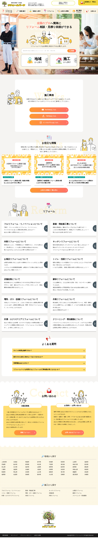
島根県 (3, 474)
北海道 (15, 464)
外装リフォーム (53, 498)
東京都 (63, 467)
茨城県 (3, 467)
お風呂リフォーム (78, 493)
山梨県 (39, 469)
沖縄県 (86, 477)
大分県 (51, 477)
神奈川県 (75, 467)
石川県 (15, 469)
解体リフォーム (77, 495)
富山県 (3, 469)
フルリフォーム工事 (8, 177)
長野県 (51, 469)
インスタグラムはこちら (49, 123)
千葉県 (51, 467)
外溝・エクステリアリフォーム (10, 498)
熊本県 (39, 477)
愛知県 (86, 469)
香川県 (63, 474)
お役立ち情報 (37, 538)
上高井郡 (4, 464)
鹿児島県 (75, 477)
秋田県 (63, 464)
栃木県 (15, 467)
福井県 (27, 469)
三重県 (3, 472)
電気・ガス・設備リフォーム (33, 495)
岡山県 (15, 474)
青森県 (27, 464)
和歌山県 (75, 472)
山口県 (39, 474)
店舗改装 (51, 495)
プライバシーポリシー (25, 538)
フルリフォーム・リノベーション (11, 493)
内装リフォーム (29, 498)
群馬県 (27, 467)
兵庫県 (51, 472)
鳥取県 (86, 472)
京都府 (27, 472)
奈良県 (63, 472)
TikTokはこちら (49, 116)
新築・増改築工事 (30, 493)
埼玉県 (39, 467)
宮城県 (51, 464)
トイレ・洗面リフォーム (8, 495)
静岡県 (74, 469)
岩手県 (39, 464)
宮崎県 (63, 477)
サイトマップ (14, 538)
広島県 (27, 474)
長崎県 (27, 477)
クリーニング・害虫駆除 (79, 498)
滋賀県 (15, 472)
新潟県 (86, 467)
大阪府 (39, 472)
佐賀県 (15, 477)
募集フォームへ (25, 435)
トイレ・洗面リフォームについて (44, 177)
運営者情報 (5, 538)
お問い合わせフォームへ (72, 435)
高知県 (86, 474)
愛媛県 (74, 474)
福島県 (86, 464)
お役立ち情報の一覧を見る (49, 191)
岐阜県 (63, 469)
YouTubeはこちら (49, 110)
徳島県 (51, 474)
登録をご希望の (63, 3)
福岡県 (3, 477)
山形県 (74, 464)
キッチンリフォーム (54, 493)
